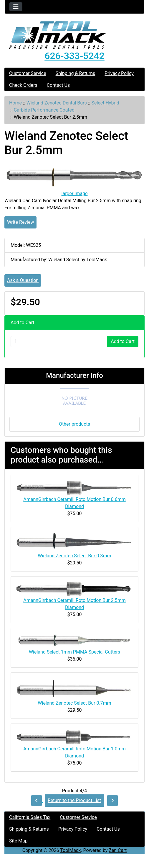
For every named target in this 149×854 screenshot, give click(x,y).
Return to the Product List (74, 800)
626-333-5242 (74, 55)
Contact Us (58, 85)
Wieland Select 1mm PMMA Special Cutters (74, 652)
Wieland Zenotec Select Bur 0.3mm (74, 556)
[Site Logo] (74, 35)
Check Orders (23, 85)
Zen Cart (118, 850)
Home (15, 103)
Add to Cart (123, 341)
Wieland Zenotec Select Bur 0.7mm (74, 703)
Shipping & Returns (75, 73)
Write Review (20, 222)
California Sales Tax (29, 817)
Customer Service (27, 73)
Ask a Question (23, 280)
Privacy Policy (119, 73)
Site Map (18, 841)
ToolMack (70, 850)
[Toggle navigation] (15, 6)
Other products (74, 424)
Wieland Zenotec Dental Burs (57, 103)
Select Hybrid (105, 103)
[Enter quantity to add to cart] (59, 341)
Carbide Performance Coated (44, 110)
